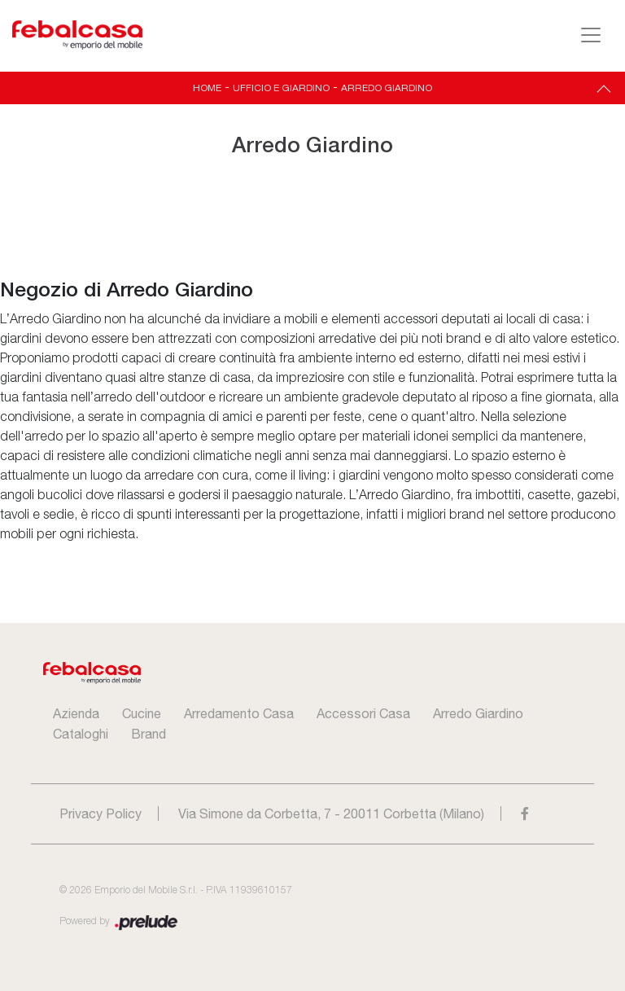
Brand (148, 733)
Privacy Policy (100, 813)
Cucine (141, 713)
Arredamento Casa (239, 713)
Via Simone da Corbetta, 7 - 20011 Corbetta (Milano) (331, 813)
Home (207, 88)
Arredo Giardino (386, 88)
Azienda (76, 713)
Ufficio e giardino (281, 88)
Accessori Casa (363, 713)
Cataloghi (80, 733)
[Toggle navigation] (591, 35)
